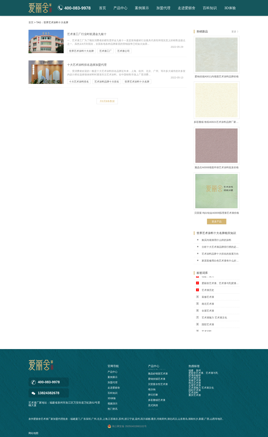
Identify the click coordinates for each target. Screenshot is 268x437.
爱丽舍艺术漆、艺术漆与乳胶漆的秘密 (218, 283)
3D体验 (230, 8)
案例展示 (142, 8)
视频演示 (112, 403)
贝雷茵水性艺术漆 (158, 384)
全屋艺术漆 (205, 311)
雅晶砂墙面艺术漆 (158, 374)
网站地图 (33, 433)
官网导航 (113, 366)
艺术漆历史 (205, 290)
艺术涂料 (193, 392)
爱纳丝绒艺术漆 (156, 379)
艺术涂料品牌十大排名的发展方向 (218, 253)
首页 (102, 8)
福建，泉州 (205, 276)
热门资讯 (112, 408)
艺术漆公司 (123, 51)
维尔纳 (151, 390)
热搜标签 (194, 366)
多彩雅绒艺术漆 (156, 400)
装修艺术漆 (205, 297)
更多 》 (235, 31)
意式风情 (153, 406)
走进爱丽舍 (186, 8)
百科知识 (210, 8)
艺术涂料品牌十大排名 (106, 81)
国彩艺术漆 (205, 325)
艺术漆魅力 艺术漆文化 (211, 318)
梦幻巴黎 (153, 395)
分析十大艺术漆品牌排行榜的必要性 (218, 246)
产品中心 (120, 8)
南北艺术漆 (205, 304)
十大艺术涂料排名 (79, 81)
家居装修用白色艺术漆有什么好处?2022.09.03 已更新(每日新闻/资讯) (218, 260)
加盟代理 (163, 8)
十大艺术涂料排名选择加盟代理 (87, 64)
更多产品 (217, 221)
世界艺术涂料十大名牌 (81, 51)
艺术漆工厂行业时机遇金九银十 (87, 34)
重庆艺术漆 (195, 395)
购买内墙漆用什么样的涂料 (214, 240)
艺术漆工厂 (105, 51)
